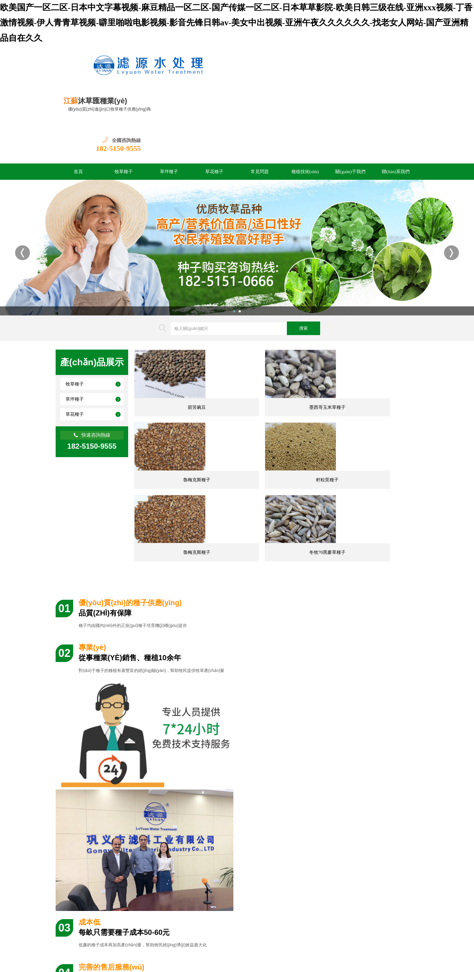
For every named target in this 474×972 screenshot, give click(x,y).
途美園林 (196, 890)
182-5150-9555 (396, 70)
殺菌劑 (170, 890)
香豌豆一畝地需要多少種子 (282, 840)
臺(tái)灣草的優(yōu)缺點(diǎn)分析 (104, 785)
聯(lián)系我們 (396, 132)
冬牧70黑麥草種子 (373, 467)
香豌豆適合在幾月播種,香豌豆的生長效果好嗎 (115, 854)
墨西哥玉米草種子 (276, 381)
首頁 (78, 132)
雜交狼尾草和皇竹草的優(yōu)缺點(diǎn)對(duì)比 (303, 854)
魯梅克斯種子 (372, 381)
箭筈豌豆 (179, 381)
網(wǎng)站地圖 (291, 940)
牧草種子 (124, 132)
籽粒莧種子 (179, 467)
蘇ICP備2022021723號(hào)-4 (143, 940)
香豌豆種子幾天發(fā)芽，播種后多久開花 (296, 826)
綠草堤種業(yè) (138, 890)
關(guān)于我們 (350, 132)
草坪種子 (169, 132)
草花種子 (214, 132)
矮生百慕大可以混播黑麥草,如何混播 (106, 840)
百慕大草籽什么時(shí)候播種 (99, 826)
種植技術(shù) (305, 132)
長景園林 (103, 890)
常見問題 (260, 132)
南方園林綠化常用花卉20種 (282, 785)
